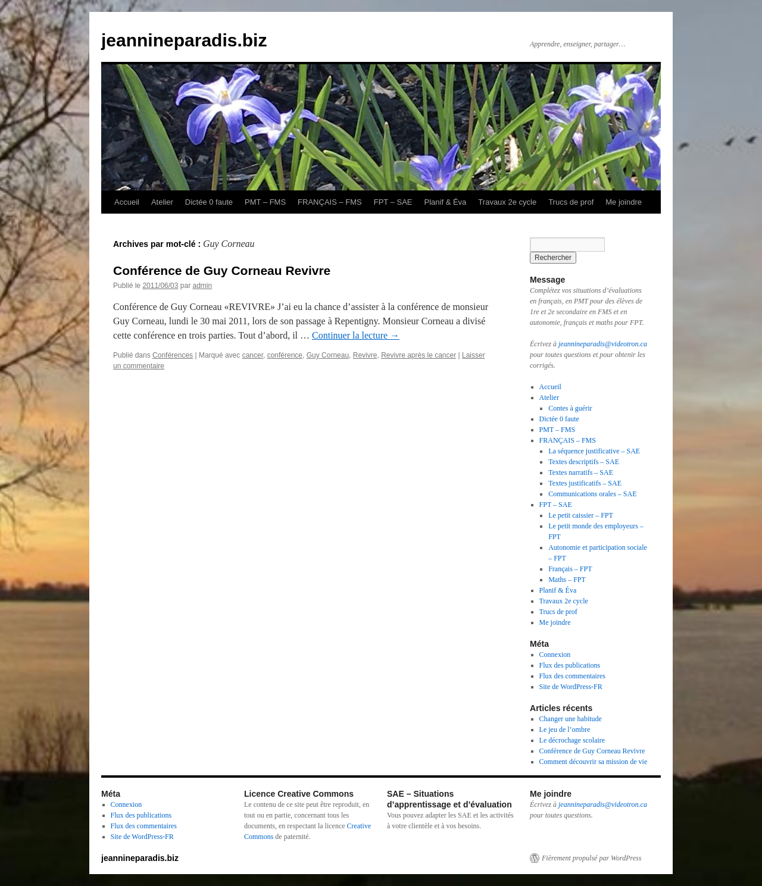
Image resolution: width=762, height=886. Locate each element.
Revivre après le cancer (418, 355)
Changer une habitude (570, 719)
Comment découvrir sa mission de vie (593, 761)
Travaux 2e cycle (507, 202)
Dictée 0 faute (209, 202)
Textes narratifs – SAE (580, 472)
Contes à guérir (570, 408)
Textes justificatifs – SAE (585, 483)
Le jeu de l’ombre (565, 729)
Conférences (172, 355)
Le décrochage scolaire (572, 740)
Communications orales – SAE (592, 494)
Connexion (555, 654)
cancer (252, 355)
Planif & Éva (445, 202)
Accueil (126, 202)
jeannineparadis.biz (184, 40)
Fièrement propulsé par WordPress (591, 858)
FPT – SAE (393, 202)
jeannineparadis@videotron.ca (602, 344)
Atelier (162, 202)
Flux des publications (570, 665)
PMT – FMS (265, 202)
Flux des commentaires (572, 676)
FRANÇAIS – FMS (330, 202)
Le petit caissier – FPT (580, 515)
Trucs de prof (571, 202)
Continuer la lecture (355, 335)
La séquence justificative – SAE (594, 451)
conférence (284, 355)
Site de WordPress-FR (570, 686)
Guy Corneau (328, 355)
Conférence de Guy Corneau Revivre (221, 270)
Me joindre (623, 202)
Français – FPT (570, 569)
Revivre (365, 355)
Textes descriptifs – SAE (583, 462)
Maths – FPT (567, 579)
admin (202, 285)
